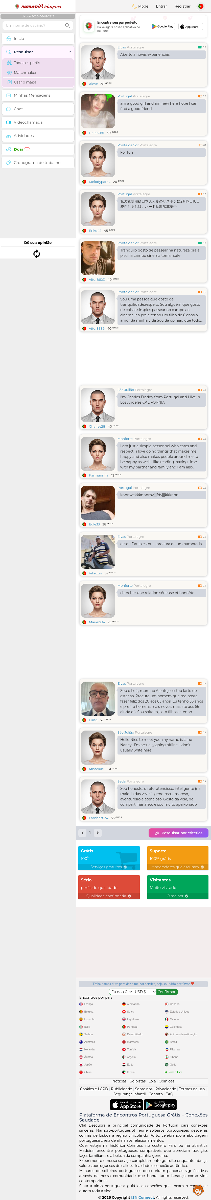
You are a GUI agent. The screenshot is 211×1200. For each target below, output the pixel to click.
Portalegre (135, 47)
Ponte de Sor (128, 145)
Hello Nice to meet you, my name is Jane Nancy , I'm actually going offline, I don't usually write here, (156, 744)
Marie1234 (97, 622)
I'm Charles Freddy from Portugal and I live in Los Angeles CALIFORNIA (160, 400)
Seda (122, 781)
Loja (152, 1081)
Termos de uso (192, 1089)
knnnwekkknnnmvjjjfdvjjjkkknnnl (149, 495)
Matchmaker (22, 72)
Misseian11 (97, 769)
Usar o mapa (21, 82)
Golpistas (137, 1081)
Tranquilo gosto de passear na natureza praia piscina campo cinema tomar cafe (159, 253)
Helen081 (96, 133)
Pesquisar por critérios (178, 832)
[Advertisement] (143, 26)
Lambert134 (98, 818)
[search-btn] (67, 25)
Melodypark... (99, 182)
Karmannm (98, 475)
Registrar (183, 6)
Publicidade (121, 1089)
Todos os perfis (23, 62)
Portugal (125, 96)
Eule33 (94, 524)
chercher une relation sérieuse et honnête (157, 593)
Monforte (125, 439)
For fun (126, 152)
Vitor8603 (97, 279)
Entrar (161, 6)
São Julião (126, 390)
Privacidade (165, 1089)
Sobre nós (144, 1089)
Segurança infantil (129, 1094)
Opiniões (166, 1081)
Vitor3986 (97, 328)
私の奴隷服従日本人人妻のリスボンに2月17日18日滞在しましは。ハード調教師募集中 (160, 204)
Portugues (38, 6)
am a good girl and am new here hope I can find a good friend (159, 106)
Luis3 (93, 720)
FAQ (169, 1094)
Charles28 (97, 426)
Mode (140, 6)
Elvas (122, 47)
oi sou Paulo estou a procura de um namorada (161, 544)
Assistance (198, 1190)
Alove (93, 84)
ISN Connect (142, 1197)
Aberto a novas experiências (145, 54)
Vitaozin (95, 573)
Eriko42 (95, 231)
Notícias (119, 1081)
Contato (156, 1094)
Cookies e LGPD (94, 1089)
